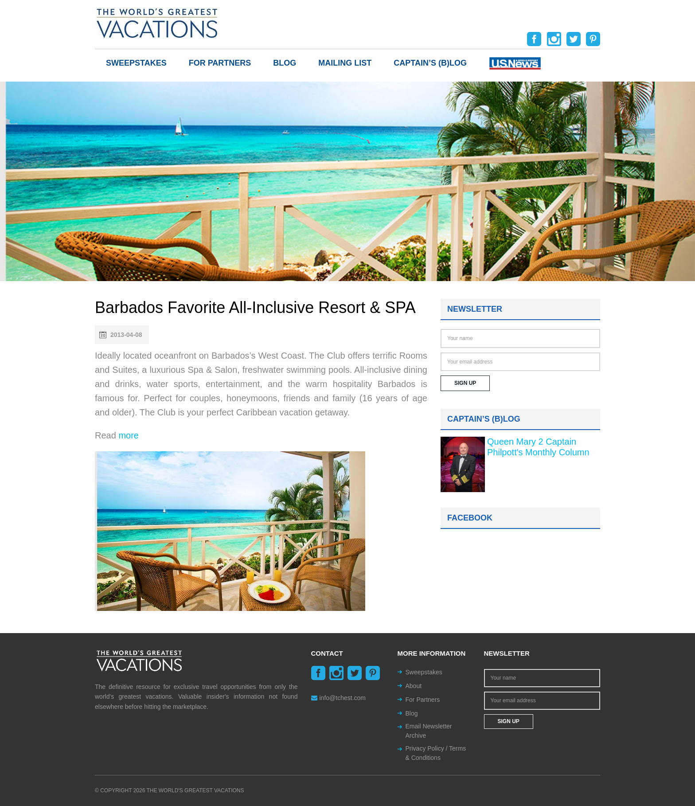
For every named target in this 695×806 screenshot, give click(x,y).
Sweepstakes (136, 63)
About (414, 685)
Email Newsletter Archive (429, 731)
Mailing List (344, 63)
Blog (284, 63)
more (128, 435)
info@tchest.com (338, 697)
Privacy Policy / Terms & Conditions (436, 753)
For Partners (220, 63)
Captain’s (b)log (430, 63)
